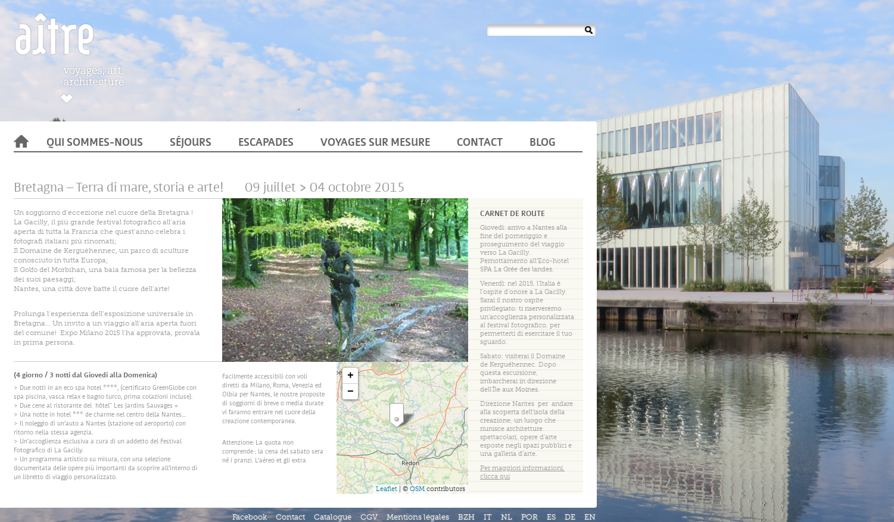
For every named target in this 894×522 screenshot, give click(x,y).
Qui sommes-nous (94, 143)
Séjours (190, 143)
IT (488, 516)
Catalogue (332, 516)
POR (529, 516)
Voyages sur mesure (375, 143)
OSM (417, 489)
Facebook (249, 516)
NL (506, 516)
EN (590, 516)
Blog (542, 143)
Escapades (266, 143)
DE (570, 516)
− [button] (350, 392)
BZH (466, 516)
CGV (369, 516)
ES (551, 516)
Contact (480, 143)
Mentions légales (418, 516)
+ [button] (350, 375)
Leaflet (386, 489)
